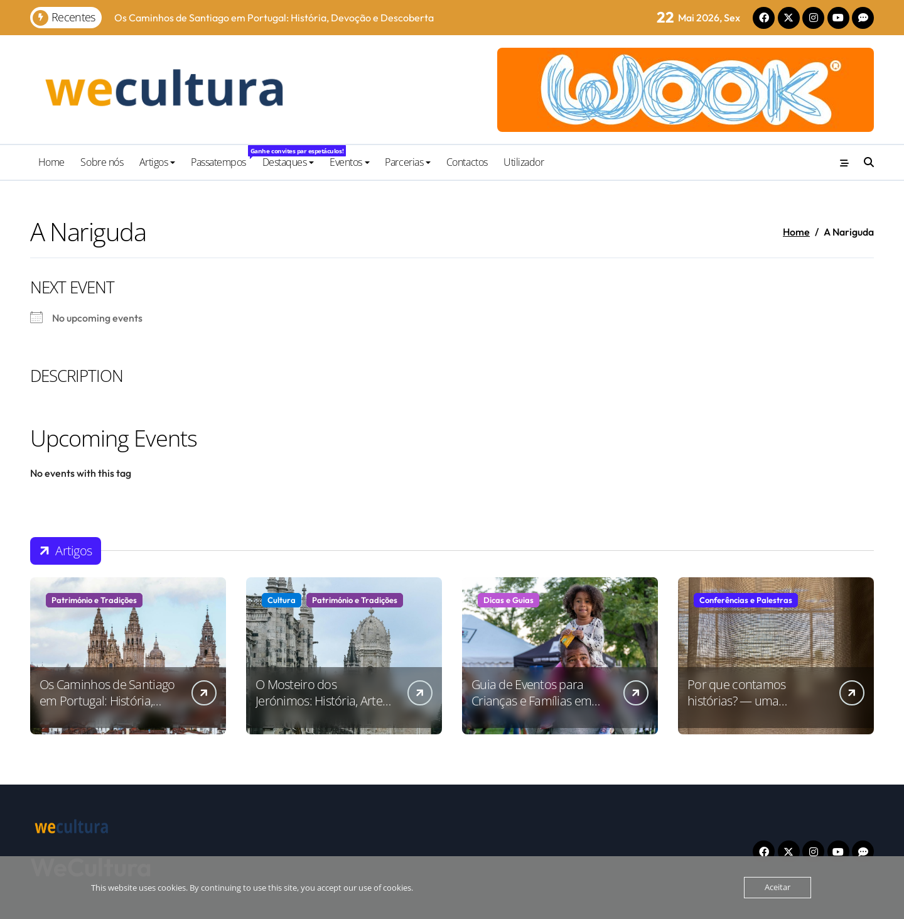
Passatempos (222, 157)
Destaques (288, 162)
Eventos (350, 162)
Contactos (467, 162)
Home (51, 162)
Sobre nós (101, 162)
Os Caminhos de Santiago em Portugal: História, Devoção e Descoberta (107, 701)
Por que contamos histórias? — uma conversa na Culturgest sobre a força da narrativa (755, 709)
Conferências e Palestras (745, 600)
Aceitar (777, 887)
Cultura (281, 600)
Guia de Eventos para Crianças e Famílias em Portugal (531, 701)
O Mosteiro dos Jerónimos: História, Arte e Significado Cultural (324, 701)
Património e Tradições (94, 600)
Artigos (157, 162)
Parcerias (408, 162)
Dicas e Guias (508, 600)
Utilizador (523, 162)
